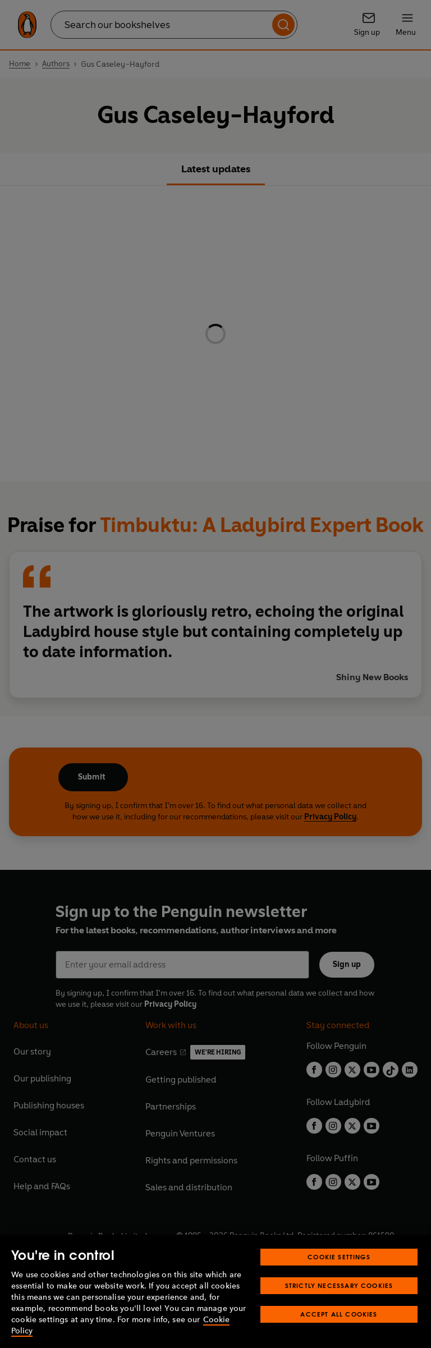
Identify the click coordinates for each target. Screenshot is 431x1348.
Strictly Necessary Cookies (339, 1285)
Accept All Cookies (338, 1314)
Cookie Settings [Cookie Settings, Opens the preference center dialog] (339, 1257)
